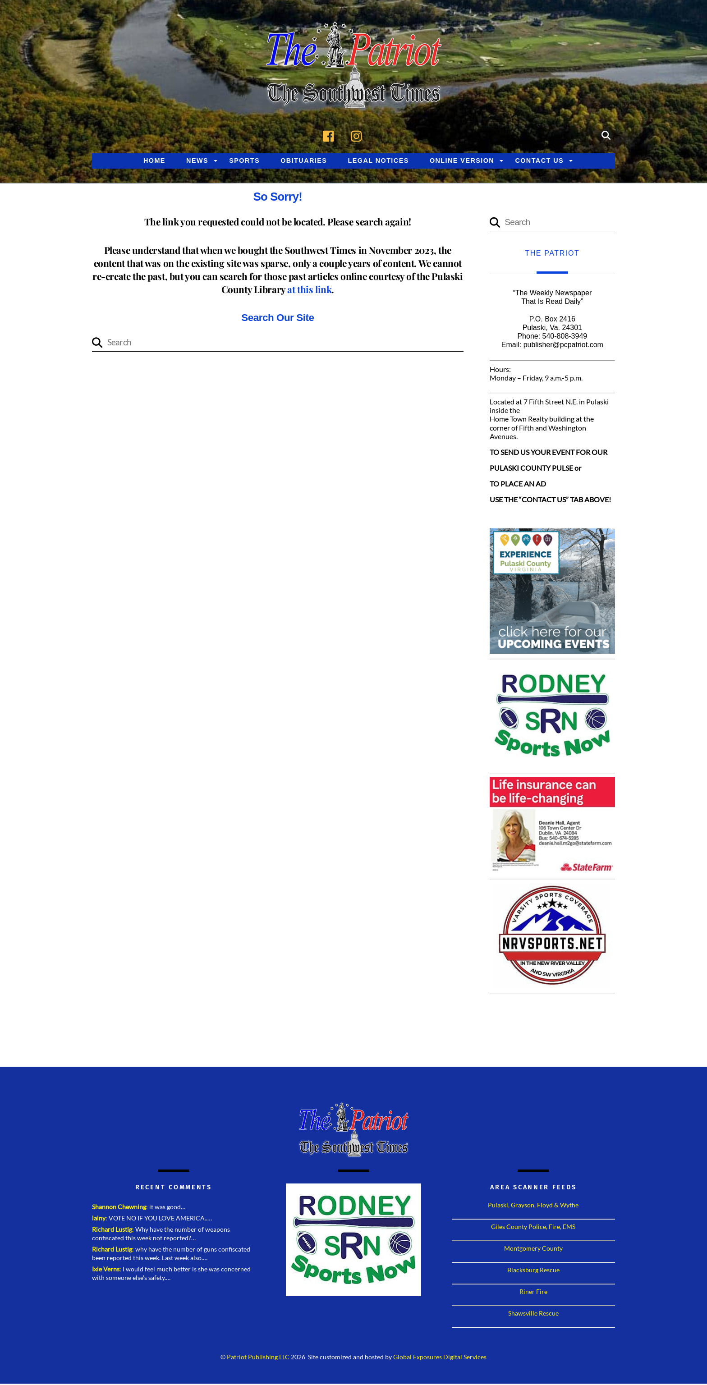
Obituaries (303, 161)
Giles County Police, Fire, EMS (533, 1228)
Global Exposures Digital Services (440, 1358)
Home (154, 161)
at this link (309, 290)
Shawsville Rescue (533, 1314)
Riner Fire (533, 1293)
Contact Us (539, 161)
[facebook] (330, 135)
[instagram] (358, 135)
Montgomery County (533, 1249)
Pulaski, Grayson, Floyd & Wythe (533, 1206)
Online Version (462, 161)
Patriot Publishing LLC (258, 1358)
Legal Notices (378, 161)
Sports (244, 161)
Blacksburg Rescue (533, 1271)
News (197, 161)
